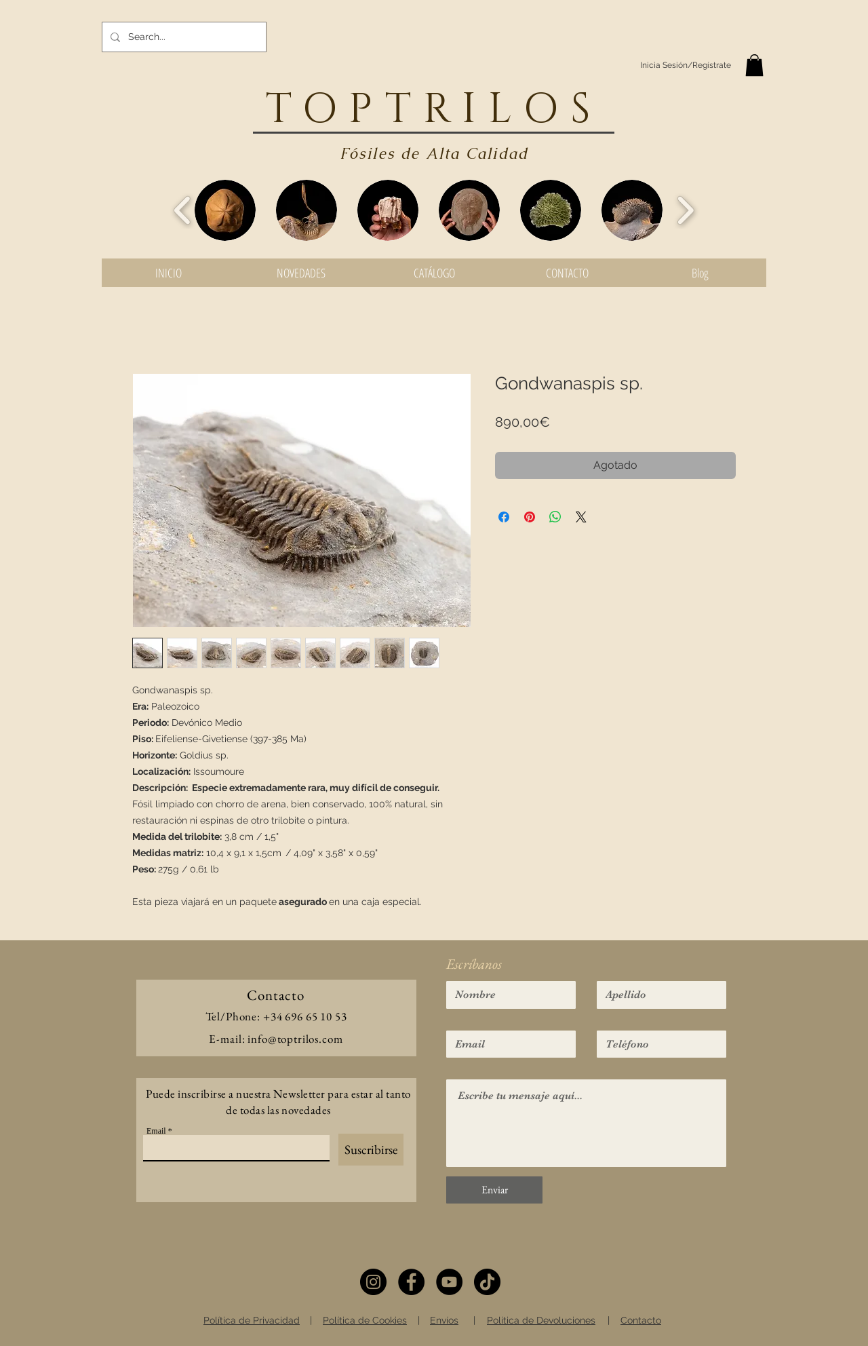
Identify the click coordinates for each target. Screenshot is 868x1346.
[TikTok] (487, 1282)
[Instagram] (373, 1282)
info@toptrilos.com (295, 1038)
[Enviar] (494, 1190)
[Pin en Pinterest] (529, 517)
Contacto (640, 1320)
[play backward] (182, 210)
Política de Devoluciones (541, 1320)
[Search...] (182, 37)
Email (156, 1131)
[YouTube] (449, 1282)
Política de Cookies (365, 1320)
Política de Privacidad (251, 1320)
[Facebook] (411, 1282)
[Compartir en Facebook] (504, 517)
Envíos (444, 1320)
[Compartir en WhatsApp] (555, 517)
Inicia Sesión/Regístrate (685, 65)
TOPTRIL (395, 110)
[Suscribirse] (370, 1150)
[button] (754, 65)
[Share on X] (581, 517)
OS (563, 110)
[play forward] (685, 210)
